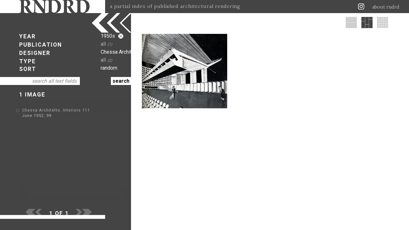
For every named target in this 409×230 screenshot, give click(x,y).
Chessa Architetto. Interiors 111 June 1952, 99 (71, 110)
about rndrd (385, 7)
